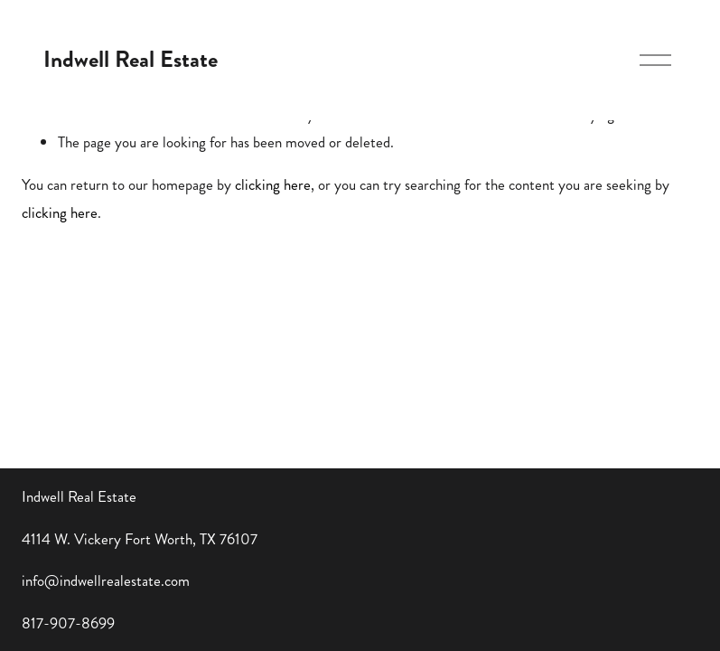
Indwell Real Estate (130, 59)
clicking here (273, 184)
